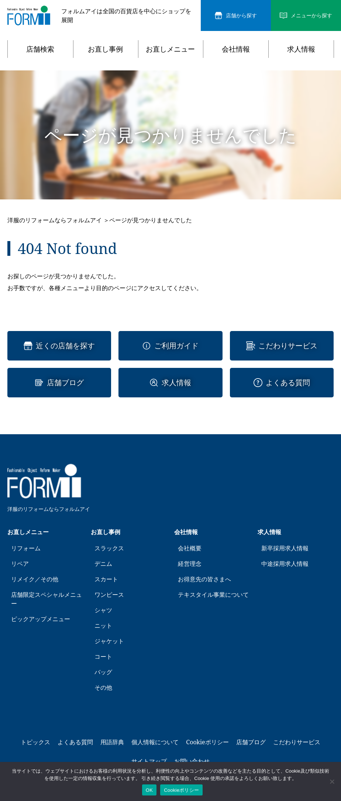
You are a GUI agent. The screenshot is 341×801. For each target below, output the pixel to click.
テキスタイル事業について (213, 595)
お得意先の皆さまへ (204, 579)
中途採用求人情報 (285, 564)
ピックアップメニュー (40, 619)
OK (149, 790)
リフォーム (26, 548)
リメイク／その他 (34, 579)
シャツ (103, 610)
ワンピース (109, 595)
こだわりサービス (287, 346)
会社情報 (236, 49)
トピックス (35, 742)
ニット (103, 625)
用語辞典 (112, 742)
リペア (20, 564)
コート (103, 656)
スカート (106, 579)
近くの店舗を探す (65, 346)
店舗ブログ (65, 383)
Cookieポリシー (207, 742)
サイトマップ (149, 761)
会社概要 (190, 548)
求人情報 (301, 49)
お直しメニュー (170, 49)
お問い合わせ (192, 761)
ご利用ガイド (176, 346)
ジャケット (109, 641)
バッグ (103, 672)
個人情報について (155, 742)
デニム (103, 564)
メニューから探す (311, 15)
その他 (103, 687)
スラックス (109, 548)
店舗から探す (241, 15)
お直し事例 (105, 49)
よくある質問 (288, 383)
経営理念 (190, 564)
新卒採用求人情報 (285, 548)
